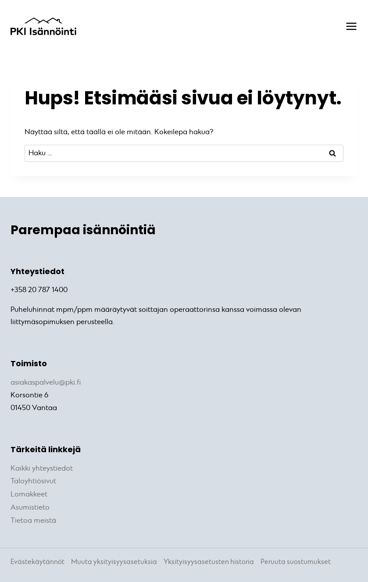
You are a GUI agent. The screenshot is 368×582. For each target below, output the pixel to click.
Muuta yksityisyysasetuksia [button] (114, 559)
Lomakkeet (29, 492)
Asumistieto (30, 505)
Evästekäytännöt (37, 559)
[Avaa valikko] (346, 26)
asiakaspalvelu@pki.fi (46, 382)
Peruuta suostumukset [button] (296, 559)
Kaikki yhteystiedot (42, 467)
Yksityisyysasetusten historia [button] (209, 559)
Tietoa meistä (33, 518)
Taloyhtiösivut (33, 480)
